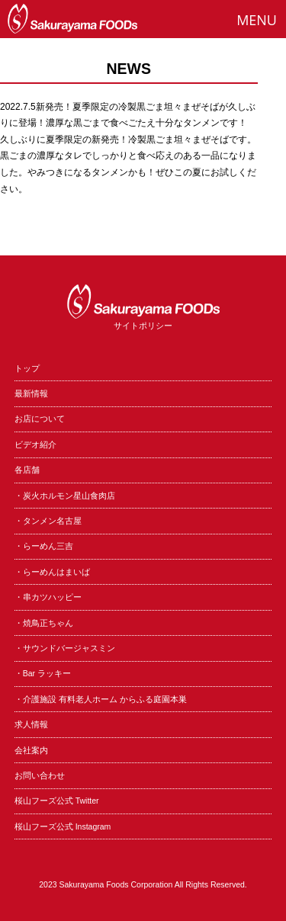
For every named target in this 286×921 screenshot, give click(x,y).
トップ (27, 368)
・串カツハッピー (48, 597)
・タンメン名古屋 (48, 520)
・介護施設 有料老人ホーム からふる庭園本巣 (100, 699)
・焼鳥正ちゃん (43, 622)
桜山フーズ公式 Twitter (56, 800)
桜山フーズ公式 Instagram (62, 826)
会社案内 (31, 750)
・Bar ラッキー (42, 673)
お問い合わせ (39, 775)
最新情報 (31, 393)
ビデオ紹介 (35, 444)
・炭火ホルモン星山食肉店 (64, 495)
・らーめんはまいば (52, 571)
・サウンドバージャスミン (64, 648)
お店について (39, 418)
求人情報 (31, 724)
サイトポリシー (143, 325)
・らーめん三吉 (43, 545)
